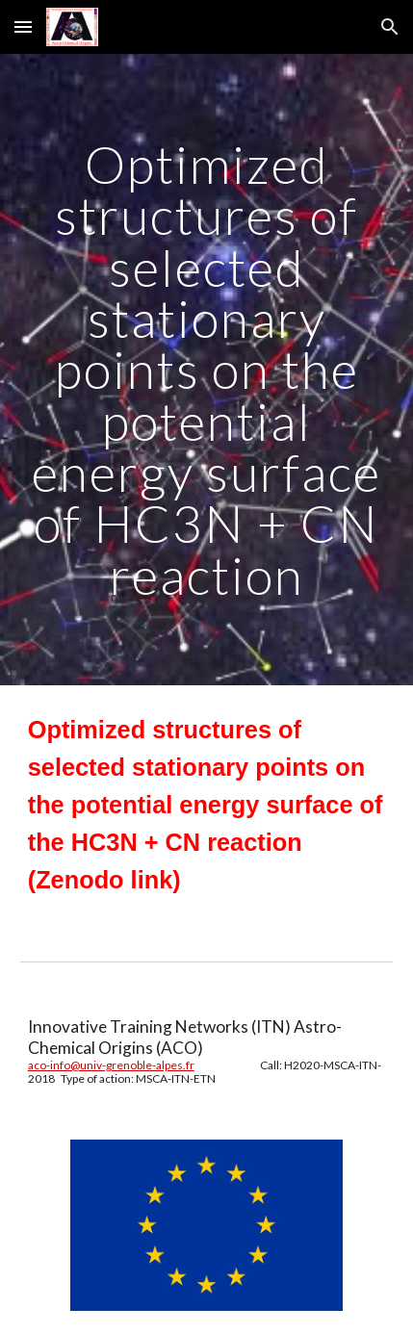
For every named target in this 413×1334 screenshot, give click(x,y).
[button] (23, 26)
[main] (207, 369)
